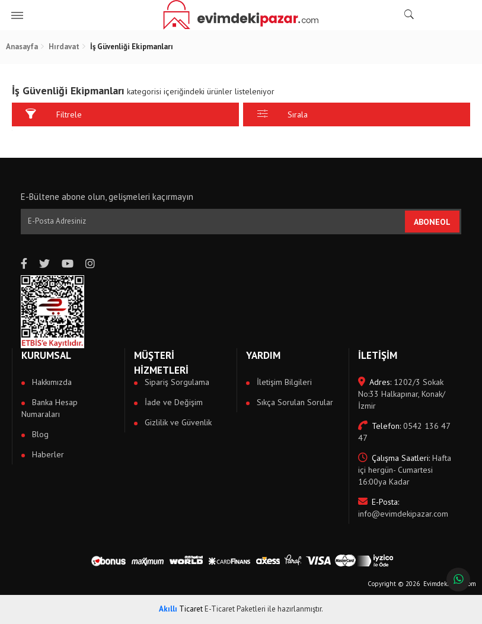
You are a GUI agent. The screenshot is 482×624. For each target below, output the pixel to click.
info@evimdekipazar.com (403, 507)
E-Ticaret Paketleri (235, 609)
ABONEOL (432, 222)
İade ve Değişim (172, 402)
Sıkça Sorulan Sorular (293, 402)
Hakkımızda (51, 382)
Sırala (282, 114)
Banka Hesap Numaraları (49, 408)
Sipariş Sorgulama (175, 382)
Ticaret (181, 609)
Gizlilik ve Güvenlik (177, 422)
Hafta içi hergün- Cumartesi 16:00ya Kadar (404, 470)
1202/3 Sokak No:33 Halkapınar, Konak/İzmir (401, 394)
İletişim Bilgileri (283, 382)
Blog (39, 434)
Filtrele (53, 114)
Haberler (47, 454)
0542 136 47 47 (404, 432)
